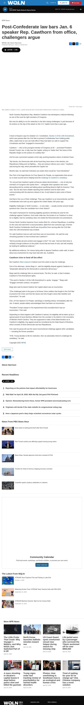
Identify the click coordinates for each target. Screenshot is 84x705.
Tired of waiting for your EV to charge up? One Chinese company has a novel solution (71, 679)
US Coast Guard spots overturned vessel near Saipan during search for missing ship (51, 643)
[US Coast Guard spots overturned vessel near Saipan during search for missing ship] (52, 629)
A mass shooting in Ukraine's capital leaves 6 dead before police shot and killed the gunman (12, 679)
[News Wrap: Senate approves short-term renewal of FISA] (8, 458)
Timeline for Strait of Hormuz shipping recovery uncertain (33, 469)
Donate (76, 3)
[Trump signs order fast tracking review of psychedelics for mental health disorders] (32, 665)
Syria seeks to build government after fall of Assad (31, 428)
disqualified (43, 227)
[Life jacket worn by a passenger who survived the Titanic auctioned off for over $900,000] (71, 629)
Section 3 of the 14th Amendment (61, 136)
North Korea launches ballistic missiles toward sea (31, 640)
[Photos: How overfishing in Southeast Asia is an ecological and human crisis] (52, 665)
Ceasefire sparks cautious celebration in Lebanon (31, 482)
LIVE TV (63, 3)
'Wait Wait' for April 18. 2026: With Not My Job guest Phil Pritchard (32, 394)
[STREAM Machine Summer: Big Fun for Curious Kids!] (8, 604)
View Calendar (42, 565)
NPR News (6, 20)
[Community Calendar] (42, 525)
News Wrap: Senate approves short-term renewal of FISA (34, 455)
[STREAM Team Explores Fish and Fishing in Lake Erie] (8, 581)
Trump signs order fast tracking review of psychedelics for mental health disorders (32, 679)
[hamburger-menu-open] (4, 3)
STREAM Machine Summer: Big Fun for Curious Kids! (33, 601)
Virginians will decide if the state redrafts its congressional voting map (34, 407)
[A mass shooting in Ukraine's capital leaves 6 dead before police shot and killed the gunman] (12, 665)
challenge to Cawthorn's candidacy (54, 178)
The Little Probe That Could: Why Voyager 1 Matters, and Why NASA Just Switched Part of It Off (12, 644)
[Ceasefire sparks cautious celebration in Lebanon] (8, 486)
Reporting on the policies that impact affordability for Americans (31, 388)
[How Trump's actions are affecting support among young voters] (8, 445)
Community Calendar (42, 557)
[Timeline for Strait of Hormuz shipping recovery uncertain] (8, 472)
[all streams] (81, 9)
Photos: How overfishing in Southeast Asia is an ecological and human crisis (51, 678)
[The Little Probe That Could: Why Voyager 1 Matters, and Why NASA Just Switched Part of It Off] (12, 629)
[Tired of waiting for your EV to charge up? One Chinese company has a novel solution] (71, 665)
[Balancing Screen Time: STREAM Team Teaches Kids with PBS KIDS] (8, 592)
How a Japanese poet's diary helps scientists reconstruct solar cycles (33, 413)
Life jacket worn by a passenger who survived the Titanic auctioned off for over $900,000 (71, 643)
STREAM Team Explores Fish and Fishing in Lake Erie (33, 577)
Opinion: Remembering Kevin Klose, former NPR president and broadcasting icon (38, 401)
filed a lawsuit (25, 262)
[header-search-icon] (47, 3)
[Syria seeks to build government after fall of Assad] (8, 431)
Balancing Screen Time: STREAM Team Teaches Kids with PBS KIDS (38, 589)
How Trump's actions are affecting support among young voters (35, 441)
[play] (5, 9)
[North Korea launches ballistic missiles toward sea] (32, 629)
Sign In (53, 2)
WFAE (23, 343)
